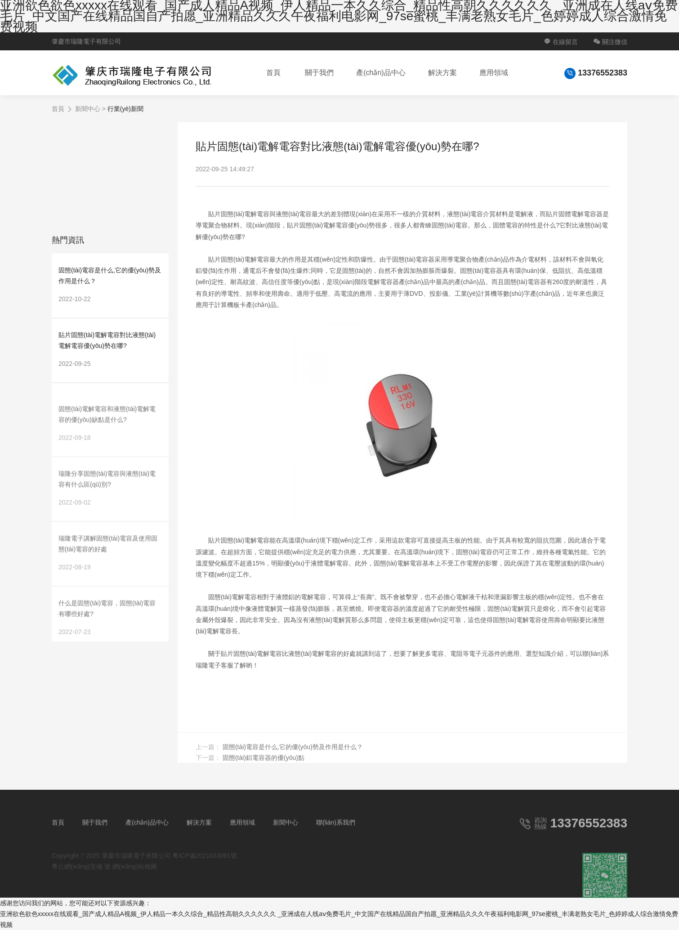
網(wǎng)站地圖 (134, 875)
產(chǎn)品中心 (380, 72)
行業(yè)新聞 (125, 108)
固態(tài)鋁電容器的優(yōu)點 (263, 766)
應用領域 (493, 72)
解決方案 (442, 72)
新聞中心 (87, 108)
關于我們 (319, 72)
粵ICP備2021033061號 (204, 864)
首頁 (273, 72)
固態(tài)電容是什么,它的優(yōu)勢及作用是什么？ (293, 755)
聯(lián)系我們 (335, 831)
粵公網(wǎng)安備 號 (81, 875)
